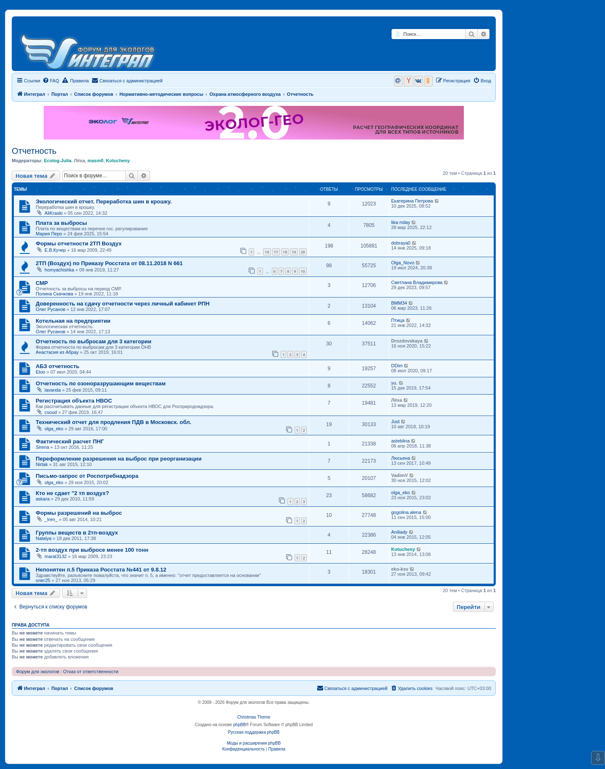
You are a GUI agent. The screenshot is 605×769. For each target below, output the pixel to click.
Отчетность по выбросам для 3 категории (93, 341)
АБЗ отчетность (57, 366)
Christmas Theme (254, 717)
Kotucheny (118, 160)
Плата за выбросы (61, 223)
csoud (51, 412)
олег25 (43, 580)
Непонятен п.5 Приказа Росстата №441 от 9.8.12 (101, 569)
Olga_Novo (402, 262)
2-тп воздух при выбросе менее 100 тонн (92, 550)
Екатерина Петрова (412, 200)
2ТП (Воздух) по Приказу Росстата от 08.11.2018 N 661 (109, 263)
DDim (397, 365)
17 (276, 252)
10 (303, 271)
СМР (42, 283)
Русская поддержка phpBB (253, 732)
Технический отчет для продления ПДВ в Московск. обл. (114, 422)
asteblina (400, 440)
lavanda (53, 389)
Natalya (43, 538)
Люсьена (400, 458)
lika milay (400, 222)
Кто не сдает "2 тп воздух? (72, 493)
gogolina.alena (406, 512)
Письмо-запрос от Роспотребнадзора (87, 476)
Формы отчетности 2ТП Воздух (79, 243)
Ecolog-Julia (57, 160)
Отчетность (34, 150)
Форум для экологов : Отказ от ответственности (67, 671)
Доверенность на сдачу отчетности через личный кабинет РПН (123, 303)
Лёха (79, 160)
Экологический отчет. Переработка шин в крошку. (104, 201)
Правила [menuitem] (75, 80)
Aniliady (399, 532)
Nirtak (42, 464)
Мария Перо (49, 233)
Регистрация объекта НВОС (74, 401)
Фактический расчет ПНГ (70, 441)
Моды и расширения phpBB (254, 743)
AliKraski (54, 213)
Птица (398, 320)
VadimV (399, 475)
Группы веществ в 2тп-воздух (77, 532)
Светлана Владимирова (416, 282)
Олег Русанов (50, 309)
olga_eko (54, 428)
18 (285, 252)
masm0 (95, 160)
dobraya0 (400, 242)
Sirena (42, 447)
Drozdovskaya (407, 340)
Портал (59, 94)
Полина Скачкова (54, 293)
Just (395, 421)
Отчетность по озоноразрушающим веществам (101, 383)
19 (294, 252)
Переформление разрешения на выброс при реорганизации (119, 459)
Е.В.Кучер (55, 250)
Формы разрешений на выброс (79, 513)
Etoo (40, 371)
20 (303, 252)
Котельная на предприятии (73, 321)
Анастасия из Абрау (57, 352)
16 (267, 252)
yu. (394, 382)
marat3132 (56, 556)
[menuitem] (50, 81)
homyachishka (59, 269)
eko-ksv (399, 568)
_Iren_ (51, 519)
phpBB (239, 724)
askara (43, 498)
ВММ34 (399, 302)
